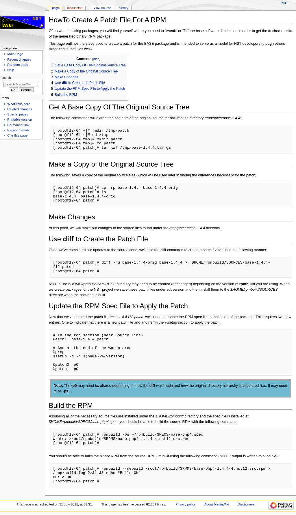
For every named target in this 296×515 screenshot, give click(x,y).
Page (56, 8)
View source (102, 8)
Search (6, 77)
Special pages (17, 114)
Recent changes (19, 59)
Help (10, 70)
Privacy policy (185, 504)
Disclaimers (246, 504)
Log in (285, 2)
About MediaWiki (216, 504)
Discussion (74, 8)
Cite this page (17, 135)
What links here (18, 104)
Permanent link (18, 125)
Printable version (19, 119)
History (124, 8)
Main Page (15, 54)
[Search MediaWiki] (21, 84)
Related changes (19, 109)
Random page (17, 64)
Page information (19, 130)
